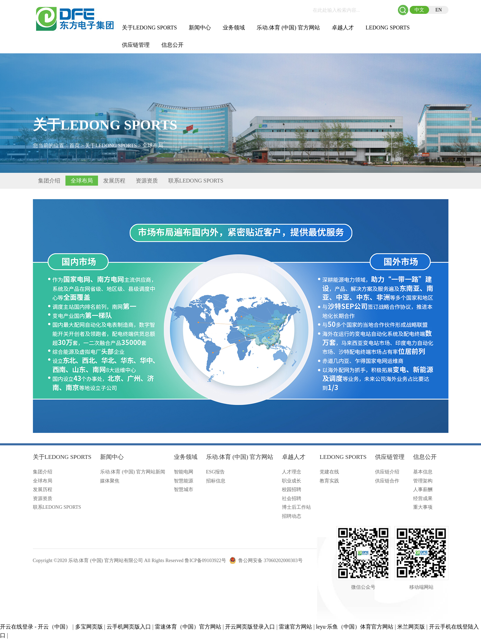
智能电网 (183, 471)
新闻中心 (200, 27)
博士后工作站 (296, 507)
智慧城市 (183, 489)
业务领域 (234, 27)
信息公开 (172, 45)
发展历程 (114, 181)
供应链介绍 (387, 471)
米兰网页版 (411, 627)
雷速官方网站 (295, 627)
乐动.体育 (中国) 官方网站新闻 (132, 471)
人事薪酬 (423, 489)
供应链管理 (136, 45)
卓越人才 (343, 27)
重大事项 (423, 507)
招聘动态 (291, 516)
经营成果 (423, 498)
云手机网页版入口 (129, 627)
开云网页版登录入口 (250, 627)
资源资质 (147, 181)
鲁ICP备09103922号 (205, 560)
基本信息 (423, 471)
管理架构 (423, 480)
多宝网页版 (89, 627)
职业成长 (291, 480)
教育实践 (329, 480)
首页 (74, 145)
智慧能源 (183, 480)
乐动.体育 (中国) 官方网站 (288, 27)
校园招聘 (291, 489)
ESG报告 (215, 471)
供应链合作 (387, 480)
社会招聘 (291, 498)
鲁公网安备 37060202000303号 (270, 560)
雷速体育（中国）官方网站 (188, 627)
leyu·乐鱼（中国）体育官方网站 (355, 627)
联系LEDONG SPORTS (196, 181)
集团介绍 (49, 181)
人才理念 (291, 471)
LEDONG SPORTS (388, 27)
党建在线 (329, 471)
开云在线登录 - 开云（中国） (35, 627)
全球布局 (152, 145)
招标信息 (215, 480)
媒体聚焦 (109, 480)
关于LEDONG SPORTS (149, 27)
